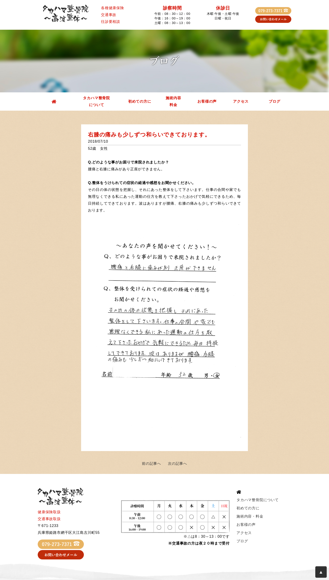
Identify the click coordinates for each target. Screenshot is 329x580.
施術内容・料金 (249, 516)
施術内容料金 (173, 101)
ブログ (274, 101)
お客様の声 (207, 101)
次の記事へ (177, 463)
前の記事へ (151, 463)
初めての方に (139, 101)
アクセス (240, 101)
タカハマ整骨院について (96, 101)
